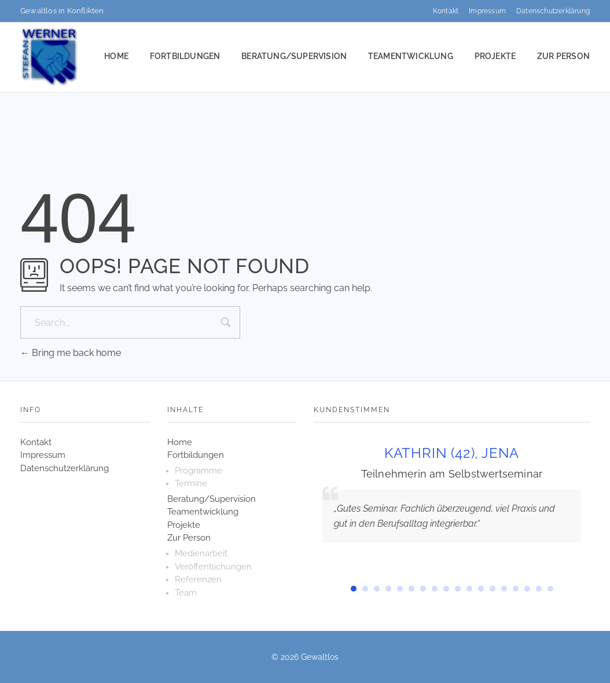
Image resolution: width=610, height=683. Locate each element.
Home (179, 442)
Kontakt (36, 442)
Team (186, 592)
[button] (354, 589)
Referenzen (198, 579)
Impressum (42, 455)
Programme (198, 470)
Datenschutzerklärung (64, 468)
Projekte (183, 525)
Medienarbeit (201, 553)
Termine (191, 483)
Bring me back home (70, 352)
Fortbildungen (195, 455)
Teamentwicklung (202, 511)
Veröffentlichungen (213, 566)
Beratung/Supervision (211, 499)
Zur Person (189, 538)
